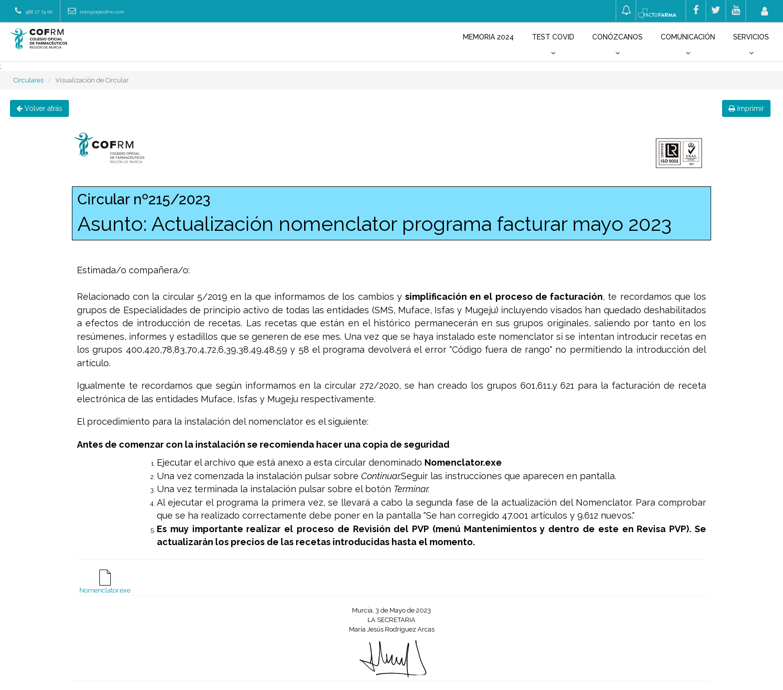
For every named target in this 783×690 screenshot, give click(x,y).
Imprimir (746, 108)
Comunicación (688, 44)
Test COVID (553, 44)
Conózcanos (617, 44)
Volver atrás (39, 108)
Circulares (28, 80)
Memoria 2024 (488, 37)
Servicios (751, 44)
